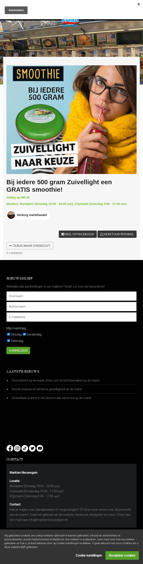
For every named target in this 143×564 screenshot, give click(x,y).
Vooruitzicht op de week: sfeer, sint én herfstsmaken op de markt (56, 380)
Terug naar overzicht (29, 245)
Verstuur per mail (117, 234)
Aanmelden (18, 350)
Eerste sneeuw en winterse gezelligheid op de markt (47, 389)
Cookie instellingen (89, 555)
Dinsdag (16, 334)
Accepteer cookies (122, 555)
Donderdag (34, 334)
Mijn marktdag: (16, 328)
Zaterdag (17, 341)
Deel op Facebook (78, 234)
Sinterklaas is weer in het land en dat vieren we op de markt (51, 398)
